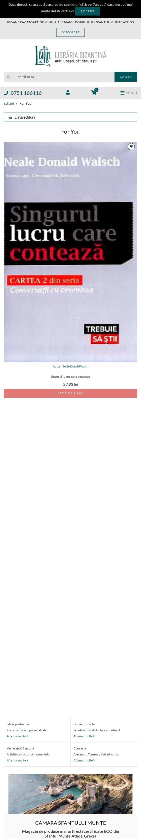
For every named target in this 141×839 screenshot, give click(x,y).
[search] (59, 77)
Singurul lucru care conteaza (70, 376)
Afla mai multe (17, 736)
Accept (87, 11)
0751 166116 (23, 93)
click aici (67, 11)
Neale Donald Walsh (75, 366)
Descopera (71, 32)
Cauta (126, 77)
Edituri (9, 103)
